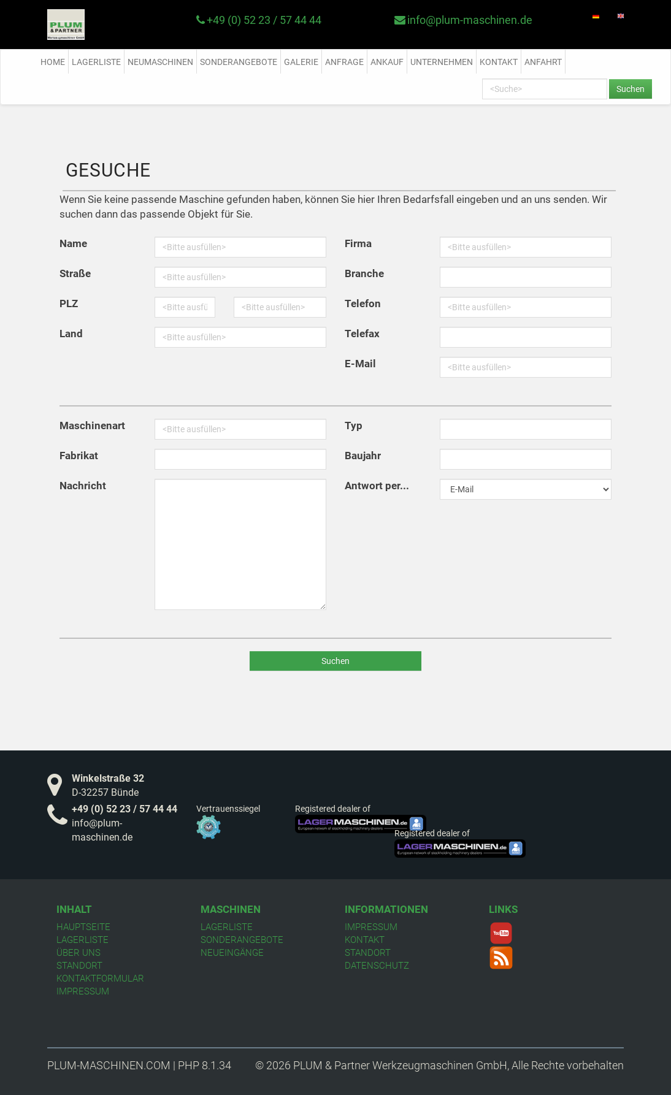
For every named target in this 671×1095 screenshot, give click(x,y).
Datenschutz (377, 965)
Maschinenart (92, 425)
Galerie (301, 62)
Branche (364, 273)
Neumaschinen (160, 62)
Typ (353, 425)
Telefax (362, 333)
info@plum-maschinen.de (469, 19)
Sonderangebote (238, 62)
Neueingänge (232, 952)
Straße (75, 273)
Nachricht (82, 485)
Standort (79, 965)
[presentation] (429, 533)
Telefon (363, 303)
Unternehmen (441, 62)
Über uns (78, 952)
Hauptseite (83, 927)
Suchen (630, 89)
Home (52, 62)
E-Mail (360, 363)
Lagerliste (96, 62)
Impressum (82, 991)
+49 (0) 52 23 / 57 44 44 (264, 19)
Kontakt (499, 62)
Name (73, 243)
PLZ (68, 303)
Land (71, 333)
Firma (358, 243)
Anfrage (344, 62)
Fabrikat (78, 455)
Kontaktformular (100, 978)
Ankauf (387, 62)
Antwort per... (377, 485)
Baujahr (363, 455)
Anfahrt (543, 62)
